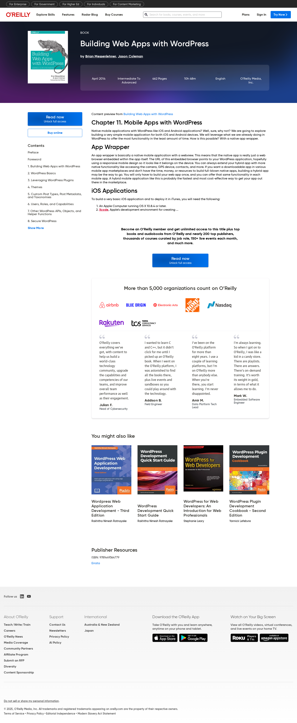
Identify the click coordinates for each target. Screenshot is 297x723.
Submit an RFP (14, 660)
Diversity (10, 666)
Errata (95, 563)
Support (56, 616)
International (95, 616)
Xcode (103, 210)
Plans (245, 15)
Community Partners (18, 648)
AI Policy (55, 643)
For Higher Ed (71, 4)
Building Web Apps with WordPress (148, 114)
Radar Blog (90, 15)
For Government (44, 4)
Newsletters (57, 631)
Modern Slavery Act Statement (97, 713)
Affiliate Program (16, 654)
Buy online (55, 133)
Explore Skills (45, 15)
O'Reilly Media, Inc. (251, 80)
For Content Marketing (127, 4)
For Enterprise (17, 4)
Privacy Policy (59, 637)
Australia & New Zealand (102, 625)
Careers (9, 631)
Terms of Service (14, 713)
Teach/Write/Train (17, 625)
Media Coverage (16, 643)
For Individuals (96, 4)
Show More (36, 228)
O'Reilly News (13, 637)
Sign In (261, 15)
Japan (89, 631)
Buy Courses (114, 15)
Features (68, 15)
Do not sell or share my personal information (31, 701)
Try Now (281, 15)
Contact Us (57, 625)
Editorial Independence (60, 713)
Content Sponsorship (19, 672)
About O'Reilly (16, 616)
